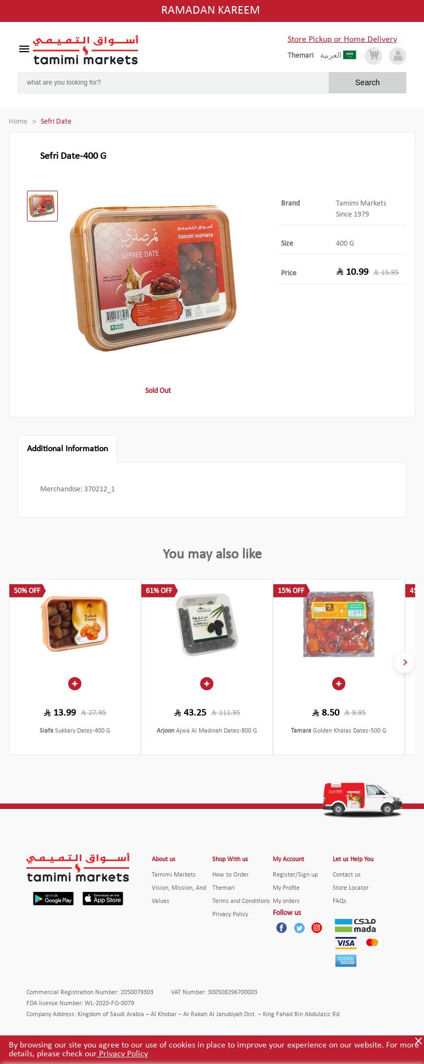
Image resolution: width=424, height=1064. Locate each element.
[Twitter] (299, 927)
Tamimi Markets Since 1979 (361, 209)
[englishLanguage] (304, 56)
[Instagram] (317, 927)
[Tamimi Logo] (86, 50)
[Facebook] (281, 927)
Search (367, 82)
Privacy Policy (122, 1054)
